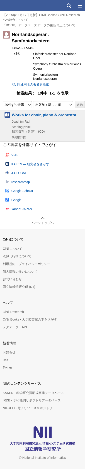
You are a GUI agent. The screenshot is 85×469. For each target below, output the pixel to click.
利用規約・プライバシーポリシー (26, 264)
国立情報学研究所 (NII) (19, 287)
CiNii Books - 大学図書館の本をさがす (30, 319)
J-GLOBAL (19, 173)
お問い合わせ (12, 279)
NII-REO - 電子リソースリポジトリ (27, 408)
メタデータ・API (15, 327)
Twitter (7, 367)
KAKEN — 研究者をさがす (30, 164)
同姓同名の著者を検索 (33, 84)
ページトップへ (43, 223)
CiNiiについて (12, 248)
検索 (69, 5)
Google (16, 200)
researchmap (20, 182)
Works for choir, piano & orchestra (44, 115)
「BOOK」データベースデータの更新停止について (39, 25)
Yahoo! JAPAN (21, 209)
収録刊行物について (17, 256)
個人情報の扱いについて (20, 271)
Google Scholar (22, 191)
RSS (6, 360)
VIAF (14, 155)
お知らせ (9, 352)
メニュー (79, 5)
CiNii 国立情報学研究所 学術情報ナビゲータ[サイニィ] (20, 5)
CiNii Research (13, 312)
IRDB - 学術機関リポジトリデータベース (32, 400)
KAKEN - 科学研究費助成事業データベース (33, 393)
